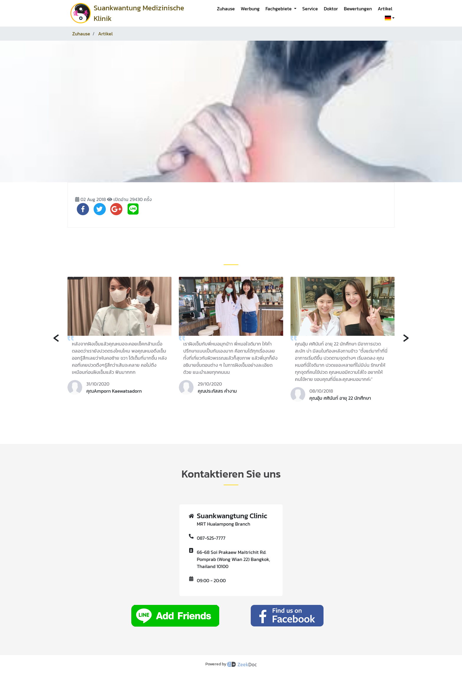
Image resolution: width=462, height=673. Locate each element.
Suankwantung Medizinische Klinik (139, 13)
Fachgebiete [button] (279, 8)
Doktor (331, 8)
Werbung (250, 8)
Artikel (385, 8)
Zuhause (226, 8)
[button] (388, 18)
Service (310, 8)
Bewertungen (358, 8)
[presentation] (56, 337)
